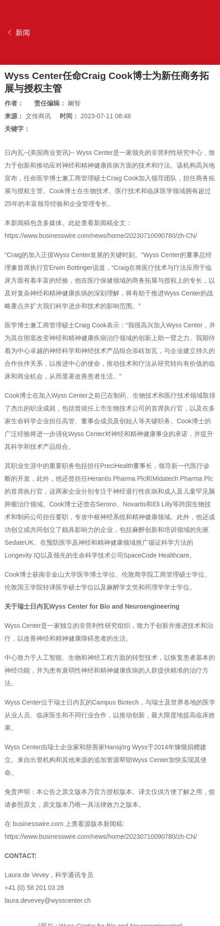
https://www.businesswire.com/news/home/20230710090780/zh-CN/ (101, 235)
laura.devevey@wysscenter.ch (48, 900)
